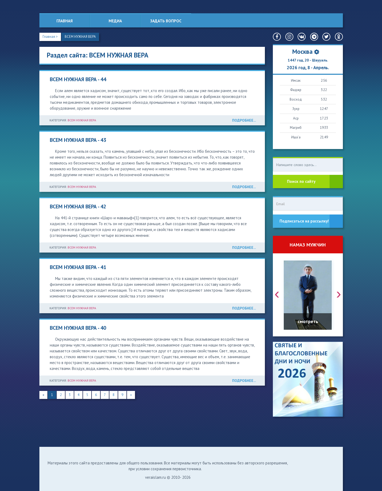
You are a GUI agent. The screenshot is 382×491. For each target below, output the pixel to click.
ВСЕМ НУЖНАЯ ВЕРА (80, 36)
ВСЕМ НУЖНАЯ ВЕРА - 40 (78, 327)
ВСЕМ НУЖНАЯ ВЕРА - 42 (78, 206)
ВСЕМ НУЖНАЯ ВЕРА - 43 (78, 140)
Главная (64, 20)
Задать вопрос (166, 20)
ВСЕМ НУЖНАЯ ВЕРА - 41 (78, 267)
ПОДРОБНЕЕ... (244, 120)
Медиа (115, 20)
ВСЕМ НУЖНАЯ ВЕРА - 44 (78, 79)
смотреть (308, 321)
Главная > (50, 36)
